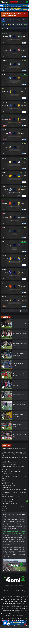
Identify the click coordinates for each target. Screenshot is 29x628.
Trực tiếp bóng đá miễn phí (8, 461)
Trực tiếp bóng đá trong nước (8, 487)
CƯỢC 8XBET (14, 2)
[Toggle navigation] (27, 2)
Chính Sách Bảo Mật (8, 590)
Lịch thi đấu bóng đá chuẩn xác (9, 498)
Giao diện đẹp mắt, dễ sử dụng (9, 464)
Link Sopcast (22, 585)
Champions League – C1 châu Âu (9, 483)
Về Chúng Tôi (9, 588)
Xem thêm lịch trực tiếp (14, 311)
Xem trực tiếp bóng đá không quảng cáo (11, 475)
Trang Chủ (6, 585)
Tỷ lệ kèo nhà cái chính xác (8, 505)
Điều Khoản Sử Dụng (18, 588)
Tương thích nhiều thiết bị (7, 473)
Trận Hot (11, 24)
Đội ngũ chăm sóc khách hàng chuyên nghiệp (12, 469)
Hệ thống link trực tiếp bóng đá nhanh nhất (11, 471)
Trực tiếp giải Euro (6, 482)
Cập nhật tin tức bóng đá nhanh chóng (11, 496)
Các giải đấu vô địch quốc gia (9, 485)
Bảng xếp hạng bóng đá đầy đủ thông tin (11, 499)
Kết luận (4, 510)
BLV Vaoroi (19, 24)
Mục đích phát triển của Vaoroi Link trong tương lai (13, 452)
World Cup (4, 480)
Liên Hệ (14, 593)
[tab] (3, 20)
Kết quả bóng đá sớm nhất (8, 501)
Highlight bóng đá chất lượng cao (9, 503)
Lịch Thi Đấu (14, 585)
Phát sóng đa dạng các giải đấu (9, 462)
